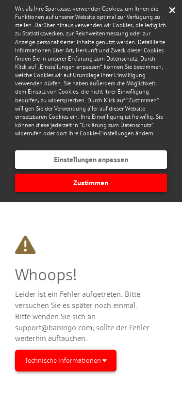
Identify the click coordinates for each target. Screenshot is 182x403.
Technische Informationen (66, 360)
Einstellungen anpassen (91, 159)
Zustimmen (90, 182)
